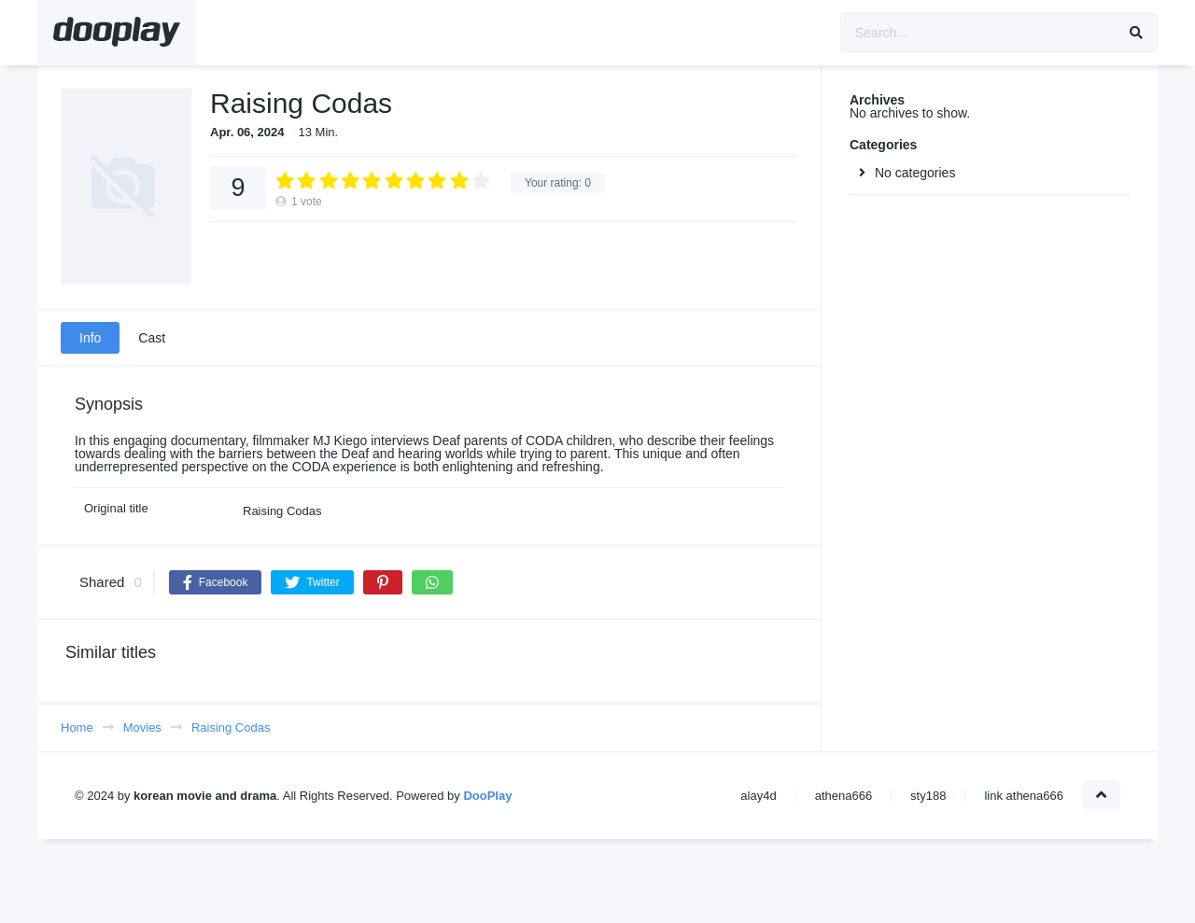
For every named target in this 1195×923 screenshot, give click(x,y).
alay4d (758, 796)
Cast (151, 337)
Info (90, 337)
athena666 (843, 796)
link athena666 (1023, 796)
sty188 (928, 796)
